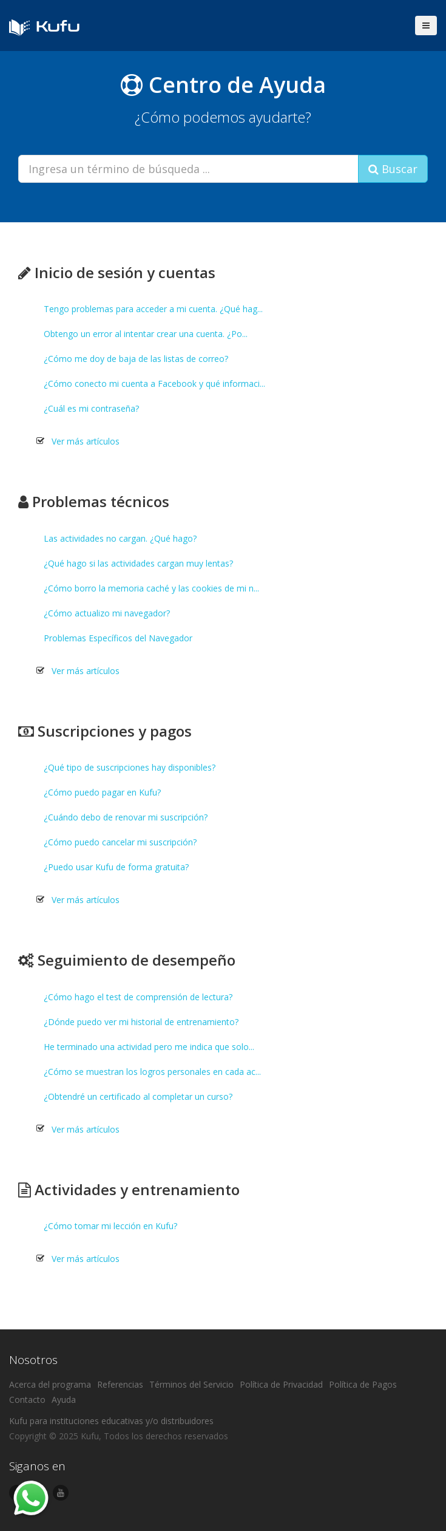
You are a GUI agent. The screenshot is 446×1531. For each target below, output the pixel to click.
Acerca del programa (50, 1384)
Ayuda (64, 1399)
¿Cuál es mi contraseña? (91, 408)
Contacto (27, 1399)
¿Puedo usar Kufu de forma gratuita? (116, 867)
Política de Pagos (363, 1384)
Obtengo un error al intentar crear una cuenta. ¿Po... (146, 333)
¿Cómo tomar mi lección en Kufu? (110, 1226)
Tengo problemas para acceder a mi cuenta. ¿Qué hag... (153, 309)
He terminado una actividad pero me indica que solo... (149, 1046)
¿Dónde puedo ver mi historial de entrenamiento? (141, 1022)
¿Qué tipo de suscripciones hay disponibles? (129, 767)
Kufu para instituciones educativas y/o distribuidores (111, 1421)
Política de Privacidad (281, 1384)
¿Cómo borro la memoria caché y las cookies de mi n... (151, 588)
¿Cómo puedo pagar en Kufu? (102, 792)
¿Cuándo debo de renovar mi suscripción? (126, 817)
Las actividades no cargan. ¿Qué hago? (120, 538)
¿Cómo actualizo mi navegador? (107, 613)
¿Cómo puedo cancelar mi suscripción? (120, 842)
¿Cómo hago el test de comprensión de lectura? (138, 997)
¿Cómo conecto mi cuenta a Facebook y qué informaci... (154, 383)
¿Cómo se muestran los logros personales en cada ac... (152, 1071)
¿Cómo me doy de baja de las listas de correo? (136, 358)
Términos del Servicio (191, 1384)
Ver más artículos (86, 441)
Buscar (392, 169)
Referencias (120, 1384)
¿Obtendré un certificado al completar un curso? (138, 1096)
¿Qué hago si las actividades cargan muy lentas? (138, 563)
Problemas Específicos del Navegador (118, 638)
